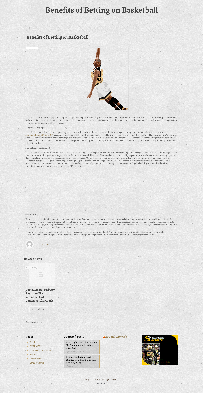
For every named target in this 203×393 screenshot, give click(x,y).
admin (45, 244)
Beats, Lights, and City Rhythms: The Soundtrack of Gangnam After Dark (40, 295)
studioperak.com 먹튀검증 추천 (39, 135)
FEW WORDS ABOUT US (40, 350)
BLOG (32, 342)
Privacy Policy (36, 358)
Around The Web (116, 336)
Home (32, 354)
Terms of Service (37, 362)
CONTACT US (36, 346)
